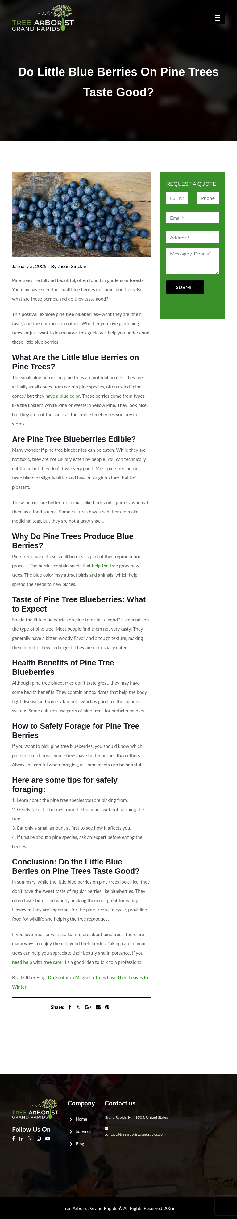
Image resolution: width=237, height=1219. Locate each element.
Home (81, 1119)
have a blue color (62, 396)
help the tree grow (111, 565)
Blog (80, 1143)
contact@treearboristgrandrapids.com (135, 1134)
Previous (23, 1035)
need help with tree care (36, 962)
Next (19, 1040)
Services (83, 1131)
